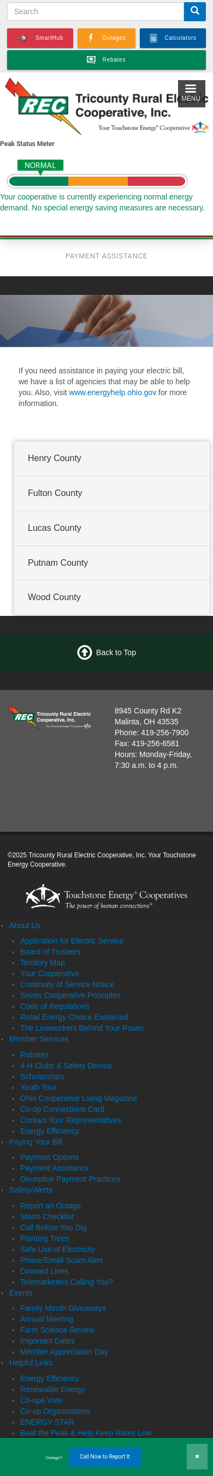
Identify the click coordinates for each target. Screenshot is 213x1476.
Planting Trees (44, 1238)
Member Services (39, 1039)
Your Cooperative (49, 973)
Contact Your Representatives (70, 1120)
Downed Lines (44, 1271)
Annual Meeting (46, 1319)
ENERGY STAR (47, 1422)
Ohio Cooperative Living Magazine (78, 1098)
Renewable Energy (52, 1389)
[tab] (112, 458)
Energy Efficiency (49, 1131)
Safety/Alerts (30, 1189)
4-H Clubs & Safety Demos (65, 1065)
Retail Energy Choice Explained (74, 1017)
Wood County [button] (54, 597)
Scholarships (42, 1076)
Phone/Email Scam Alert (61, 1260)
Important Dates (47, 1340)
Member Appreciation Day (64, 1351)
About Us (25, 925)
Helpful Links (31, 1362)
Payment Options (49, 1157)
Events (21, 1293)
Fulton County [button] (55, 493)
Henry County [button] (54, 458)
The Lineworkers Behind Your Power (82, 1028)
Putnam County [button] (58, 562)
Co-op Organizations (55, 1411)
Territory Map (42, 962)
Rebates (34, 1054)
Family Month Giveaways (62, 1308)
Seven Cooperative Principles (70, 995)
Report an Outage (50, 1205)
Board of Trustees (50, 951)
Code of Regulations (55, 1006)
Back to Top (116, 652)
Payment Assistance (54, 1168)
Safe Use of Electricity (57, 1249)
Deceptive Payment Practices (70, 1179)
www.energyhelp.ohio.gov (113, 392)
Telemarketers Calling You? (66, 1282)
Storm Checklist (47, 1216)
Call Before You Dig (53, 1227)
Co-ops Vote (41, 1400)
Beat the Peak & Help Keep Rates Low (85, 1433)
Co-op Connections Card (62, 1109)
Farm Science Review (57, 1330)
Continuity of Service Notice (67, 984)
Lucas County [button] (54, 528)
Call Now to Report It (105, 1457)
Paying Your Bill (35, 1142)
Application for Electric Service (71, 940)
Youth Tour (38, 1087)
